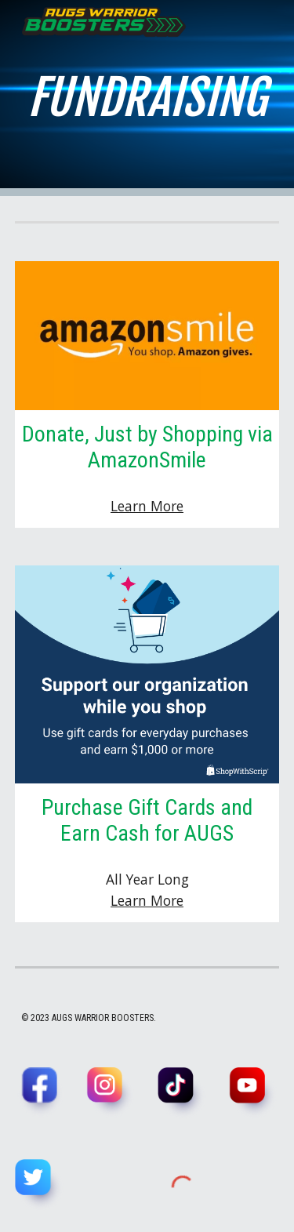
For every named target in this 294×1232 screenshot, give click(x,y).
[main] (147, 98)
